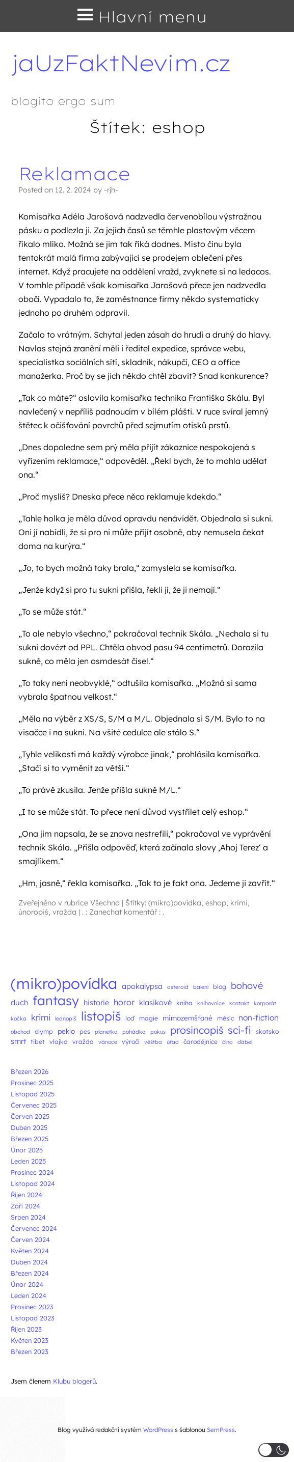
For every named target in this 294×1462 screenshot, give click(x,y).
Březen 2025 (29, 1139)
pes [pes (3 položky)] (84, 1031)
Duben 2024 (29, 1262)
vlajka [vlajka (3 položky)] (58, 1041)
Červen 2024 (30, 1239)
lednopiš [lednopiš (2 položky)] (65, 1018)
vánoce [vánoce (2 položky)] (107, 1041)
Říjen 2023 (26, 1329)
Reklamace (74, 173)
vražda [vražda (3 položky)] (83, 1041)
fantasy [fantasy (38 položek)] (56, 1000)
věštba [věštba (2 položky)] (153, 1041)
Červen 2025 (30, 1116)
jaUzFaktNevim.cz (120, 62)
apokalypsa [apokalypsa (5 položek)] (142, 986)
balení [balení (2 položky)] (200, 986)
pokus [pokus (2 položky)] (158, 1031)
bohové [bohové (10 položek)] (247, 985)
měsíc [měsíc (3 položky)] (225, 1018)
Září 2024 (25, 1206)
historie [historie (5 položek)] (96, 1002)
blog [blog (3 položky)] (219, 986)
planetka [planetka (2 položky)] (106, 1031)
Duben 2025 (29, 1127)
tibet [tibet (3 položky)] (38, 1041)
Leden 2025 (28, 1161)
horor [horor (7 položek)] (124, 1002)
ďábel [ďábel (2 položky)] (244, 1041)
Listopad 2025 (33, 1094)
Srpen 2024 (28, 1217)
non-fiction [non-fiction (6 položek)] (258, 1017)
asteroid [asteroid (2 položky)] (178, 986)
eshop (215, 902)
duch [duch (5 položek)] (19, 1002)
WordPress (158, 1429)
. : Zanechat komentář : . (123, 912)
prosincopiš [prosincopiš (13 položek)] (196, 1030)
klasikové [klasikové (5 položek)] (155, 1002)
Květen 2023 (29, 1340)
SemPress (221, 1429)
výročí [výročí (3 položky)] (131, 1041)
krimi (239, 902)
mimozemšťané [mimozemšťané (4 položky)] (187, 1017)
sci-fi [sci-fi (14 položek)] (239, 1030)
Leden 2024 (28, 1295)
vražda (64, 912)
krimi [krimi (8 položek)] (40, 1017)
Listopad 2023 (33, 1318)
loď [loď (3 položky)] (130, 1018)
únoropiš (33, 912)
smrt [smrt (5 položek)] (18, 1041)
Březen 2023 (29, 1351)
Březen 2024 (30, 1273)
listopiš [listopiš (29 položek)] (101, 1016)
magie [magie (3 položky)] (148, 1018)
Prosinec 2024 (32, 1172)
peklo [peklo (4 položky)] (66, 1031)
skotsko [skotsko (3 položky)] (267, 1031)
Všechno (105, 902)
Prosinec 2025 (32, 1083)
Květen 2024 (30, 1251)
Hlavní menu (152, 16)
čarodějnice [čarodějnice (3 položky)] (200, 1041)
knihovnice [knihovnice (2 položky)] (211, 1003)
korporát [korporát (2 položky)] (265, 1003)
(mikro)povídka (174, 902)
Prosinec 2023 (32, 1307)
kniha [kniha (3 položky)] (184, 1003)
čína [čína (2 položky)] (227, 1041)
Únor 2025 (27, 1150)
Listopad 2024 (33, 1183)
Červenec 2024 (34, 1228)
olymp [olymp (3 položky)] (44, 1031)
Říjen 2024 (26, 1195)
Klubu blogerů (74, 1381)
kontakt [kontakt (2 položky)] (239, 1003)
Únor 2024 (27, 1284)
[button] (273, 1450)
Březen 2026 (29, 1071)
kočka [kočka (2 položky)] (18, 1018)
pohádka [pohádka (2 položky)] (134, 1031)
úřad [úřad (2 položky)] (173, 1041)
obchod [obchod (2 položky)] (20, 1031)
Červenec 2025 (34, 1105)
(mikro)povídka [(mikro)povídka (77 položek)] (64, 983)
